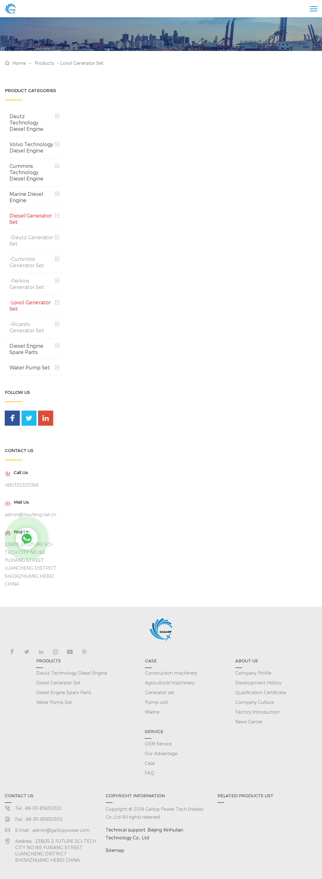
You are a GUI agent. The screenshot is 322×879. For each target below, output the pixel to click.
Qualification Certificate (260, 692)
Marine (152, 712)
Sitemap (115, 850)
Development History (258, 682)
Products (44, 63)
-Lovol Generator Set (30, 305)
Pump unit (156, 702)
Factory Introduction (257, 712)
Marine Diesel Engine (26, 197)
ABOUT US (246, 660)
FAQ (149, 773)
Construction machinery (171, 673)
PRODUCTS (48, 660)
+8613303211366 (22, 485)
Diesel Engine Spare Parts (26, 349)
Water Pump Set (29, 367)
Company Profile (253, 673)
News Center (249, 721)
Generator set (159, 692)
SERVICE (154, 731)
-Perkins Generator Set (26, 284)
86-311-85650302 (43, 808)
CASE (151, 660)
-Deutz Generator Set (31, 240)
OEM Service (158, 743)
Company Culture (254, 702)
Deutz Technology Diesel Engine (26, 122)
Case (150, 763)
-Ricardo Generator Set (26, 327)
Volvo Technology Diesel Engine (31, 147)
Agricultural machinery (169, 682)
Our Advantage (161, 753)
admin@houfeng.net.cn (30, 514)
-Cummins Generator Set (26, 262)
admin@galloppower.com (61, 830)
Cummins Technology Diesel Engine (26, 172)
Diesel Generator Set (30, 219)
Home (19, 63)
